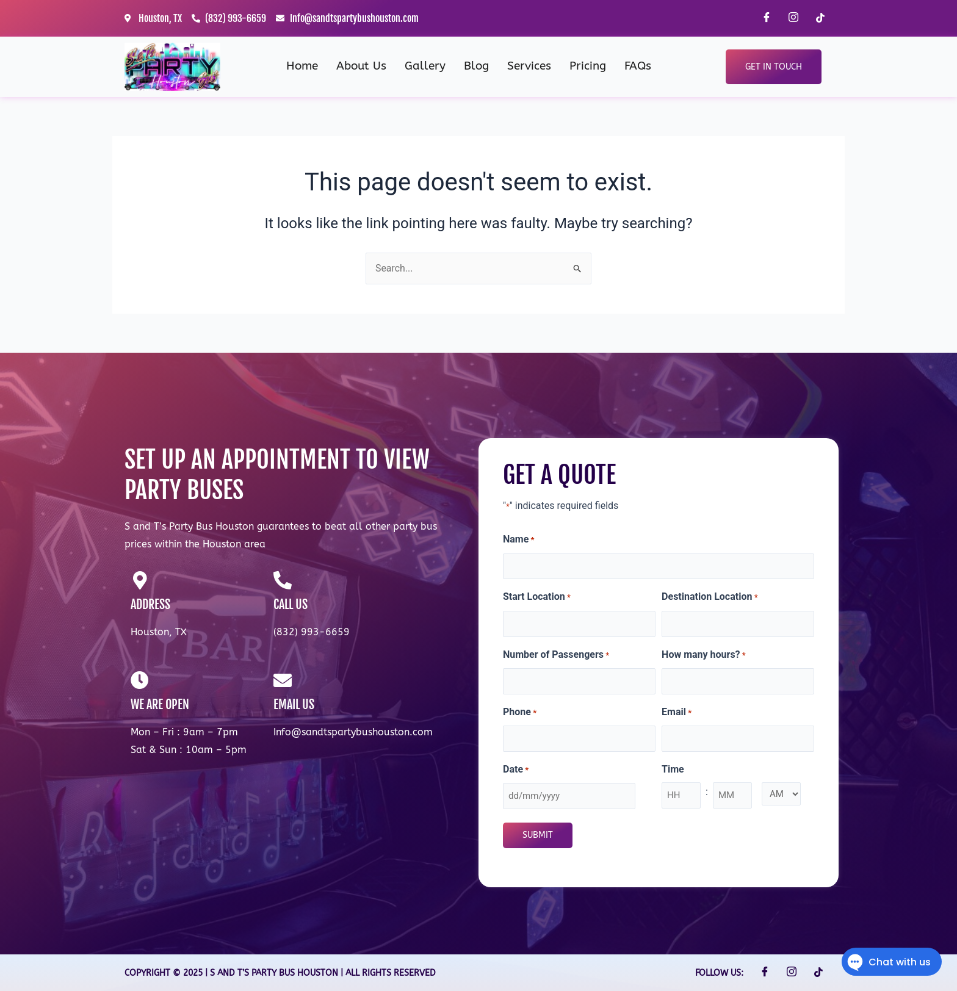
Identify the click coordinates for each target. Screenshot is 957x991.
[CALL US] (282, 580)
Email (677, 713)
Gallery (425, 66)
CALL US (290, 604)
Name (519, 540)
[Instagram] (793, 18)
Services (529, 66)
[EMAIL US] (282, 680)
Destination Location (709, 598)
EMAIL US (293, 704)
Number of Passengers (556, 655)
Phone (519, 713)
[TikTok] (820, 18)
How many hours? (704, 655)
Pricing (587, 66)
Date (516, 770)
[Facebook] (766, 18)
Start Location (537, 598)
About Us (361, 66)
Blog (476, 66)
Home (302, 66)
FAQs (637, 66)
